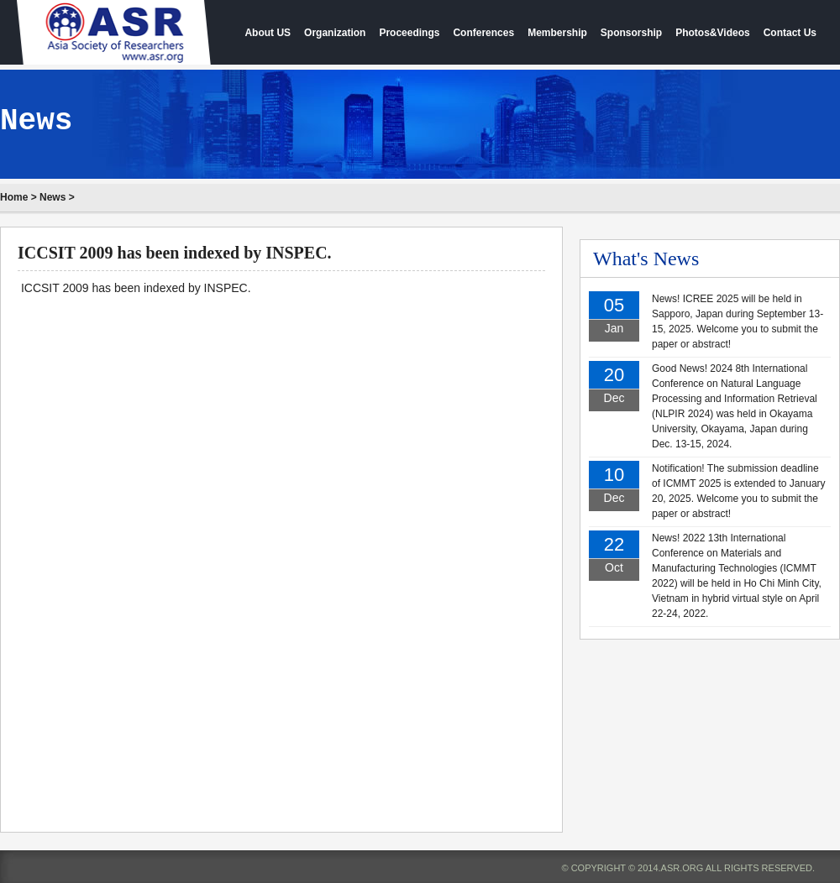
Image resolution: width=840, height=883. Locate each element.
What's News (646, 258)
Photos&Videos (712, 33)
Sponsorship (631, 33)
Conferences (483, 33)
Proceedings (409, 33)
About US (267, 33)
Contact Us (790, 33)
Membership (557, 33)
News (52, 197)
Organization (334, 33)
